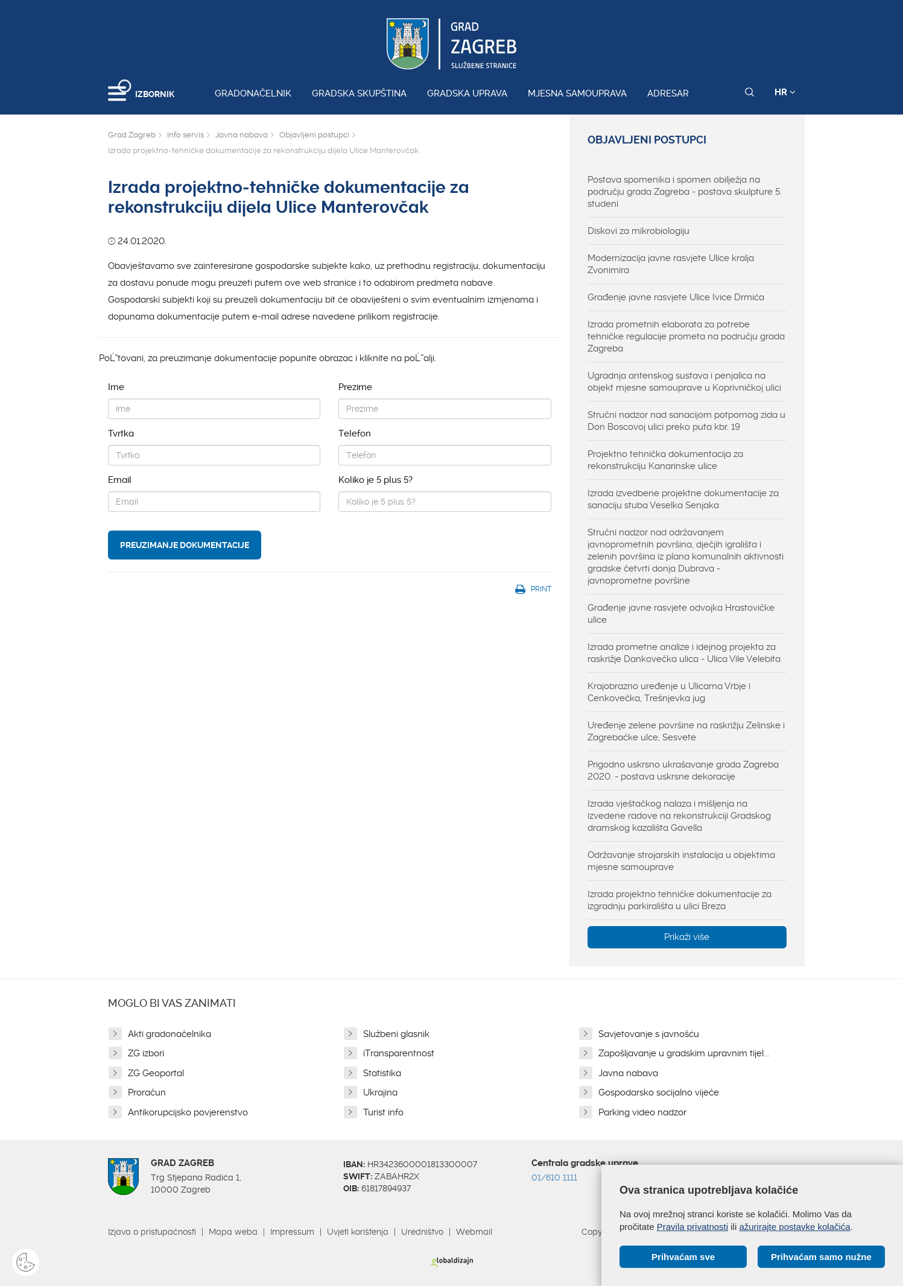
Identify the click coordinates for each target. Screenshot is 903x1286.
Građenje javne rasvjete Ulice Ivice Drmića (676, 297)
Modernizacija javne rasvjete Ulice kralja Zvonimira (671, 264)
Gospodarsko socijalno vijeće (658, 1092)
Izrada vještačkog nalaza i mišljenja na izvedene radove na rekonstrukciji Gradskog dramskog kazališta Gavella (679, 815)
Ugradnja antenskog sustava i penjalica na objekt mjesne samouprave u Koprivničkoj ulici (684, 381)
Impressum (292, 1232)
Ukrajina (380, 1092)
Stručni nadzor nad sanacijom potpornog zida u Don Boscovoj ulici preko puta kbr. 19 (686, 420)
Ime (116, 387)
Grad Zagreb (132, 134)
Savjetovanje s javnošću (648, 1034)
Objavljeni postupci (314, 134)
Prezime (355, 387)
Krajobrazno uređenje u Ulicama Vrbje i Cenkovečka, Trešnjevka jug (669, 692)
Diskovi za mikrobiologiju (638, 230)
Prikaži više (686, 936)
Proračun (147, 1092)
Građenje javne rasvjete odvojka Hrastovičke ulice (681, 613)
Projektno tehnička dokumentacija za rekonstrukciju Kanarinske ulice (665, 460)
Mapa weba (233, 1232)
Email (119, 479)
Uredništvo (422, 1232)
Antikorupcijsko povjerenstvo (188, 1112)
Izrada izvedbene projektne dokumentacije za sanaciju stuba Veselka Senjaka (683, 499)
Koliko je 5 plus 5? (375, 479)
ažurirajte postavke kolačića (794, 1226)
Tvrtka (121, 433)
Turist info (383, 1112)
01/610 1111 (554, 1177)
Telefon (354, 433)
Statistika (382, 1073)
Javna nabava (241, 134)
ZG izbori (146, 1053)
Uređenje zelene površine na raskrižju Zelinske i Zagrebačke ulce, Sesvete (686, 731)
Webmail (474, 1232)
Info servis (185, 134)
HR (785, 92)
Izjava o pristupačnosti (152, 1232)
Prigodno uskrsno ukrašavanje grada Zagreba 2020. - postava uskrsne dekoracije (683, 770)
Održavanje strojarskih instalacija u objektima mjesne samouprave (681, 860)
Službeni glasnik (396, 1034)
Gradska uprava (467, 93)
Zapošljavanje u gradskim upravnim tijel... (683, 1053)
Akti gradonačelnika (169, 1034)
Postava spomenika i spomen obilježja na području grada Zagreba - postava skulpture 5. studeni (685, 191)
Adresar (668, 93)
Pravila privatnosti (692, 1226)
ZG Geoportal (156, 1073)
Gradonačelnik (253, 93)
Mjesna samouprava (577, 93)
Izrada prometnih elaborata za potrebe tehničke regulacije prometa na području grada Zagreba (686, 336)
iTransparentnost (398, 1053)
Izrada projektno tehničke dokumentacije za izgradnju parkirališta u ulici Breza (680, 900)
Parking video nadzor (642, 1112)
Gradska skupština (359, 93)
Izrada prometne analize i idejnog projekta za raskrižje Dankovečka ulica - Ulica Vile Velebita (684, 652)
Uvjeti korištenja (357, 1232)
